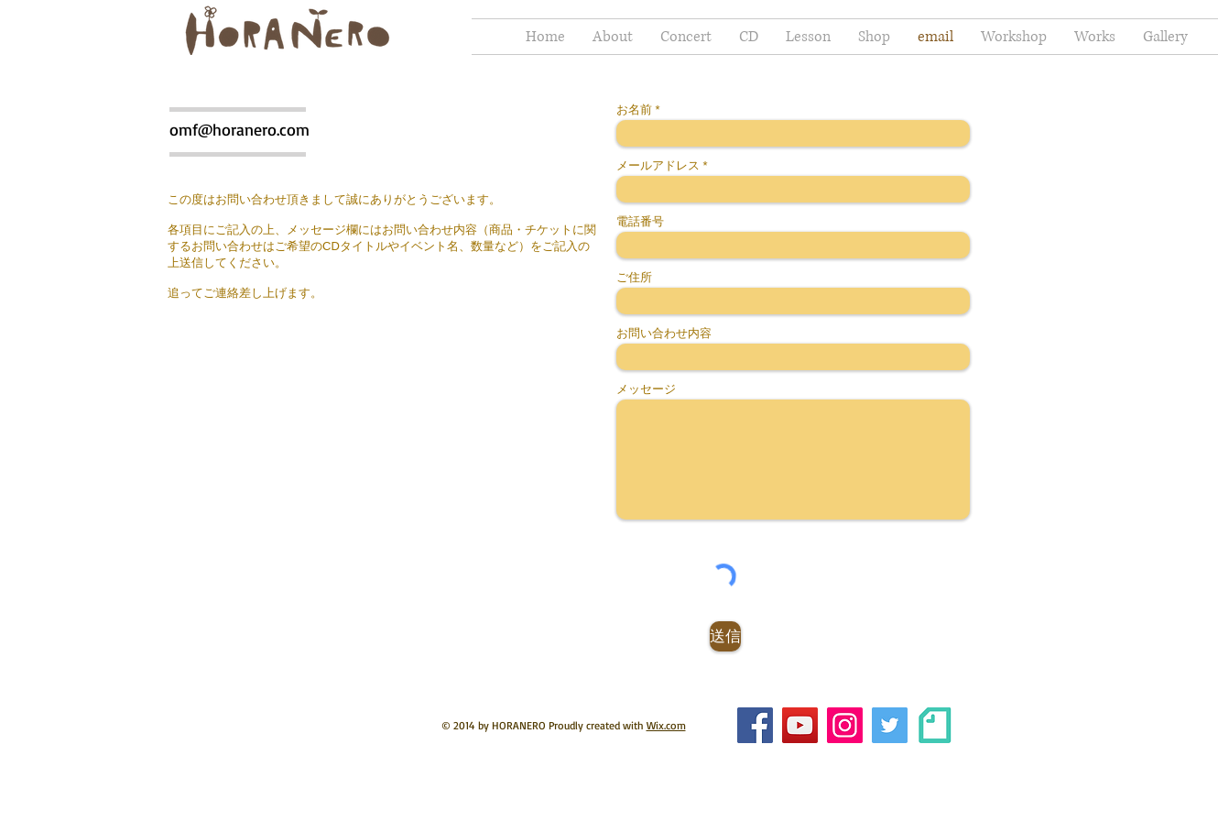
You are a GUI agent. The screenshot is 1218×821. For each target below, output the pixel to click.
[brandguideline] (934, 725)
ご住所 (634, 277)
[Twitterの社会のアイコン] (890, 725)
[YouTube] (800, 725)
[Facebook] (755, 725)
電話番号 (640, 221)
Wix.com (666, 725)
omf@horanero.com (239, 129)
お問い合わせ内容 (664, 333)
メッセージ (646, 389)
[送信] (725, 636)
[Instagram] (845, 725)
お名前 (634, 109)
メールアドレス (658, 165)
